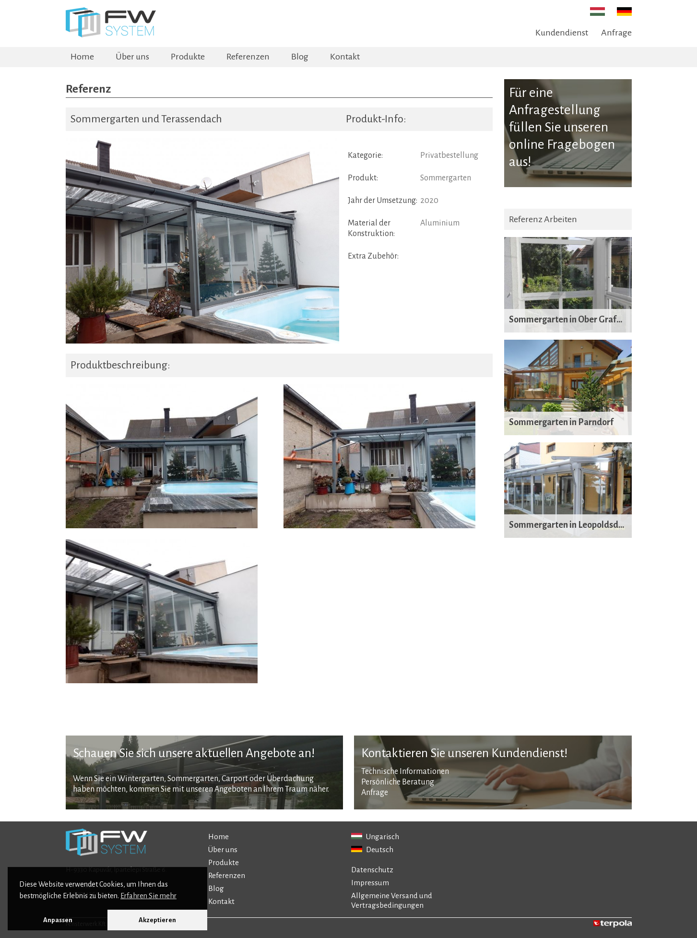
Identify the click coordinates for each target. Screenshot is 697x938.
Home (82, 56)
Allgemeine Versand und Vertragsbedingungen (391, 900)
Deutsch (372, 849)
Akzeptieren (157, 920)
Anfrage (616, 32)
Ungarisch (375, 836)
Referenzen (248, 56)
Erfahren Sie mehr (148, 896)
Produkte (188, 56)
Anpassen (57, 920)
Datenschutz (372, 870)
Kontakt (345, 56)
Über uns (132, 56)
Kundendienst (561, 32)
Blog (299, 56)
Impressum (370, 883)
